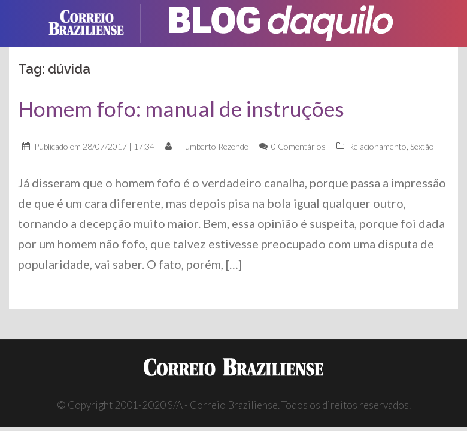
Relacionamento (377, 146)
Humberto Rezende (213, 146)
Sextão (422, 146)
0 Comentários (298, 146)
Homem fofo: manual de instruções (181, 109)
